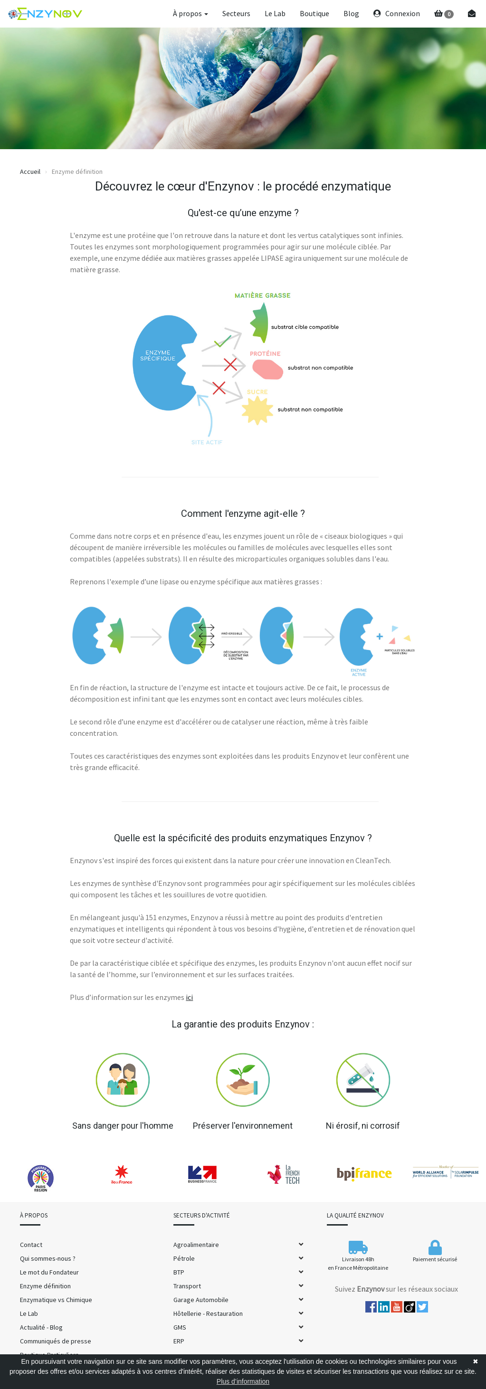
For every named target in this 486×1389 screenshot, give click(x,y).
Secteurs (236, 13)
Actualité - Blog (41, 1327)
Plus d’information (243, 1381)
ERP (178, 1341)
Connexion (396, 13)
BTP (178, 1272)
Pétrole (184, 1258)
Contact (31, 1244)
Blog (351, 13)
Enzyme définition (45, 1286)
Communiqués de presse (55, 1341)
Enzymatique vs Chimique (56, 1299)
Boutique (314, 13)
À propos (190, 13)
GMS (179, 1327)
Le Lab (275, 13)
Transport (187, 1286)
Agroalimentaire (196, 1244)
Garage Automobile (201, 1299)
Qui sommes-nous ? (48, 1258)
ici (189, 997)
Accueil (30, 171)
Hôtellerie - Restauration (208, 1313)
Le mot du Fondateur (49, 1272)
